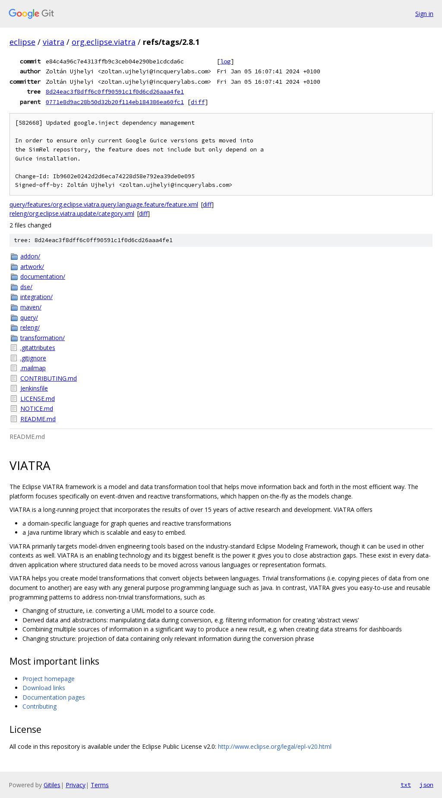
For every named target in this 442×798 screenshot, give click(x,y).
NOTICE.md (36, 408)
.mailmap (33, 368)
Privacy (75, 785)
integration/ (36, 297)
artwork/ (32, 266)
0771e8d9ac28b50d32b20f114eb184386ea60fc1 (115, 102)
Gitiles (52, 785)
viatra (53, 42)
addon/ (30, 256)
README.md (38, 419)
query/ (29, 317)
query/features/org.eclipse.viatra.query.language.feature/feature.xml (103, 204)
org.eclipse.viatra (104, 42)
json (426, 785)
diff (198, 102)
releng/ (30, 327)
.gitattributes (37, 348)
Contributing (39, 706)
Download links (43, 688)
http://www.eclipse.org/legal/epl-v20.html (275, 746)
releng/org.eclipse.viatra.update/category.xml (71, 213)
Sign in (424, 13)
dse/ (26, 287)
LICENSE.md (37, 398)
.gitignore (33, 358)
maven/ (30, 307)
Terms (100, 785)
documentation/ (42, 276)
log (225, 61)
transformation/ (42, 338)
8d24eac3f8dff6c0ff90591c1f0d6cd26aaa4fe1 (115, 91)
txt (406, 785)
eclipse (22, 42)
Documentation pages (53, 697)
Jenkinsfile (34, 388)
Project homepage (48, 679)
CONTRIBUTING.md (48, 378)
